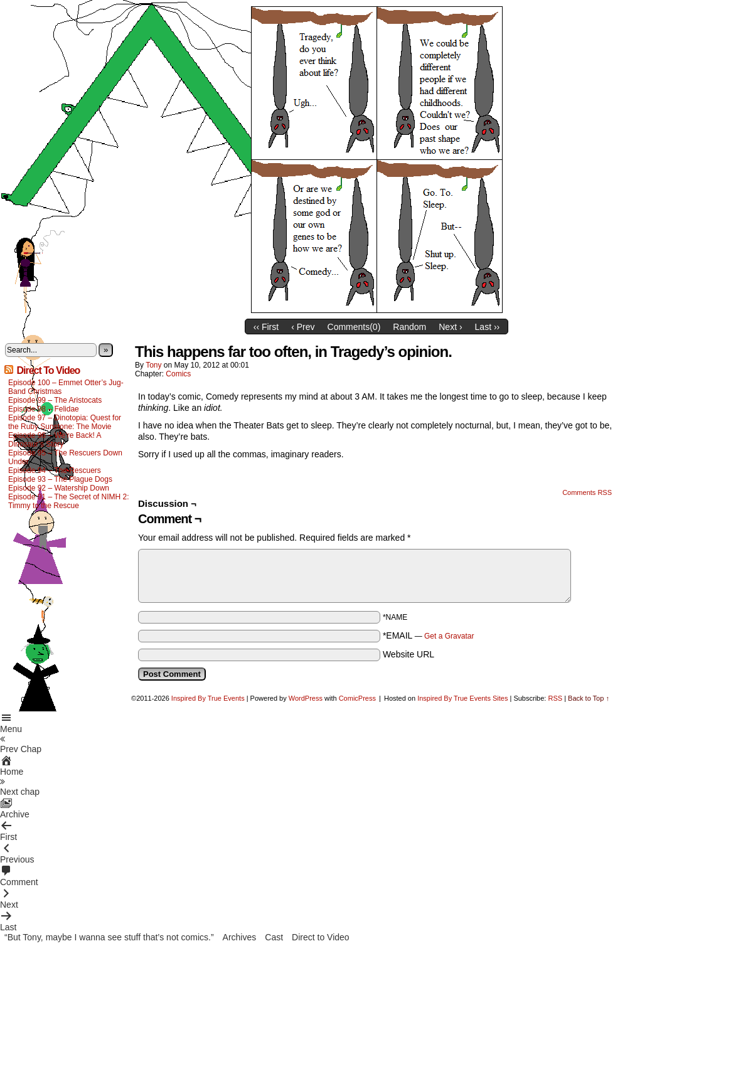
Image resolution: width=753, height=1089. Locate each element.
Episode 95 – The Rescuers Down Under (65, 457)
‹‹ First (266, 327)
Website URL (408, 654)
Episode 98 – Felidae (43, 409)
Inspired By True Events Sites (462, 698)
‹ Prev (302, 327)
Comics (178, 373)
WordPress (306, 698)
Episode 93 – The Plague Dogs (60, 479)
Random (409, 327)
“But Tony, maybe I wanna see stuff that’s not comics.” (109, 937)
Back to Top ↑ (588, 698)
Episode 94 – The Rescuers (54, 470)
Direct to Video (321, 937)
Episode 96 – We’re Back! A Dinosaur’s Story (54, 440)
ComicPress (357, 698)
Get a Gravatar (449, 636)
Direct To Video (48, 370)
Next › (450, 327)
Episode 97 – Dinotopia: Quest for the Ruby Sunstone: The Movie (64, 422)
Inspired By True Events (208, 698)
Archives (240, 937)
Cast (274, 937)
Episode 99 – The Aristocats (55, 400)
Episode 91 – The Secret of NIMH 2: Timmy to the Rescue (68, 501)
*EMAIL (428, 635)
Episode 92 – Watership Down (58, 488)
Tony (153, 365)
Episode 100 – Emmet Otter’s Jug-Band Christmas (66, 387)
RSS (555, 698)
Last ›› (487, 327)
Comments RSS (587, 492)
